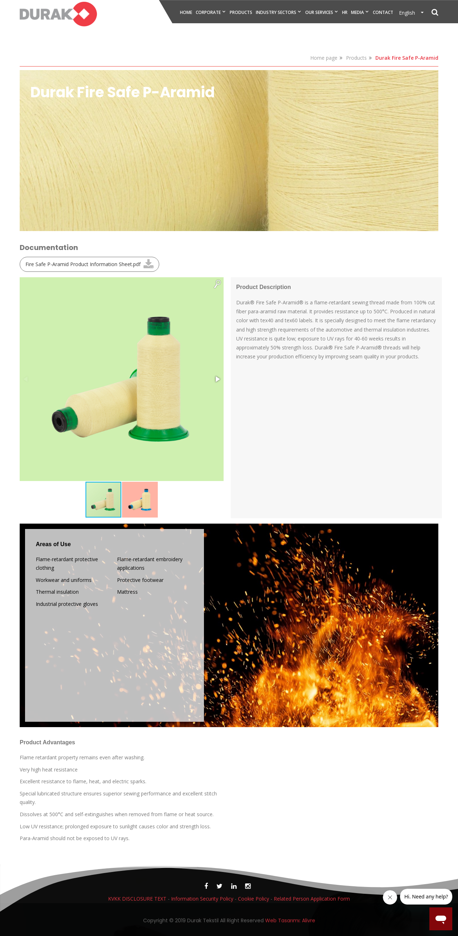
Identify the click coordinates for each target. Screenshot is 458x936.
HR (344, 12)
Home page (323, 57)
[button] (217, 283)
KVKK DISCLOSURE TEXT (137, 898)
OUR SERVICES (319, 12)
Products (356, 57)
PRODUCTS (241, 12)
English (409, 12)
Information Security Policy (202, 898)
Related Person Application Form (312, 898)
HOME (186, 12)
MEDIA (357, 12)
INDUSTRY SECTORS (276, 12)
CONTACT (383, 12)
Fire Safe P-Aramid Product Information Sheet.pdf (83, 264)
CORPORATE (208, 12)
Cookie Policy (253, 898)
